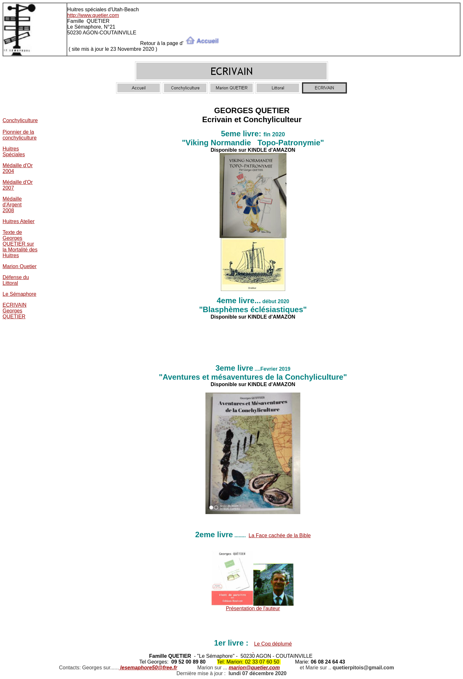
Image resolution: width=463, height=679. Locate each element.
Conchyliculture (20, 120)
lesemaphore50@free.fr (148, 667)
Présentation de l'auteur (253, 608)
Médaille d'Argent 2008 (12, 204)
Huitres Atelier (19, 221)
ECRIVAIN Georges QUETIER (14, 310)
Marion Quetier (20, 266)
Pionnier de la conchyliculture (20, 134)
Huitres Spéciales (14, 151)
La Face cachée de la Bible (280, 535)
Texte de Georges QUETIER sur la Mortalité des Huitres (20, 244)
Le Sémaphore (19, 294)
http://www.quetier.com (93, 15)
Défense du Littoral (16, 280)
